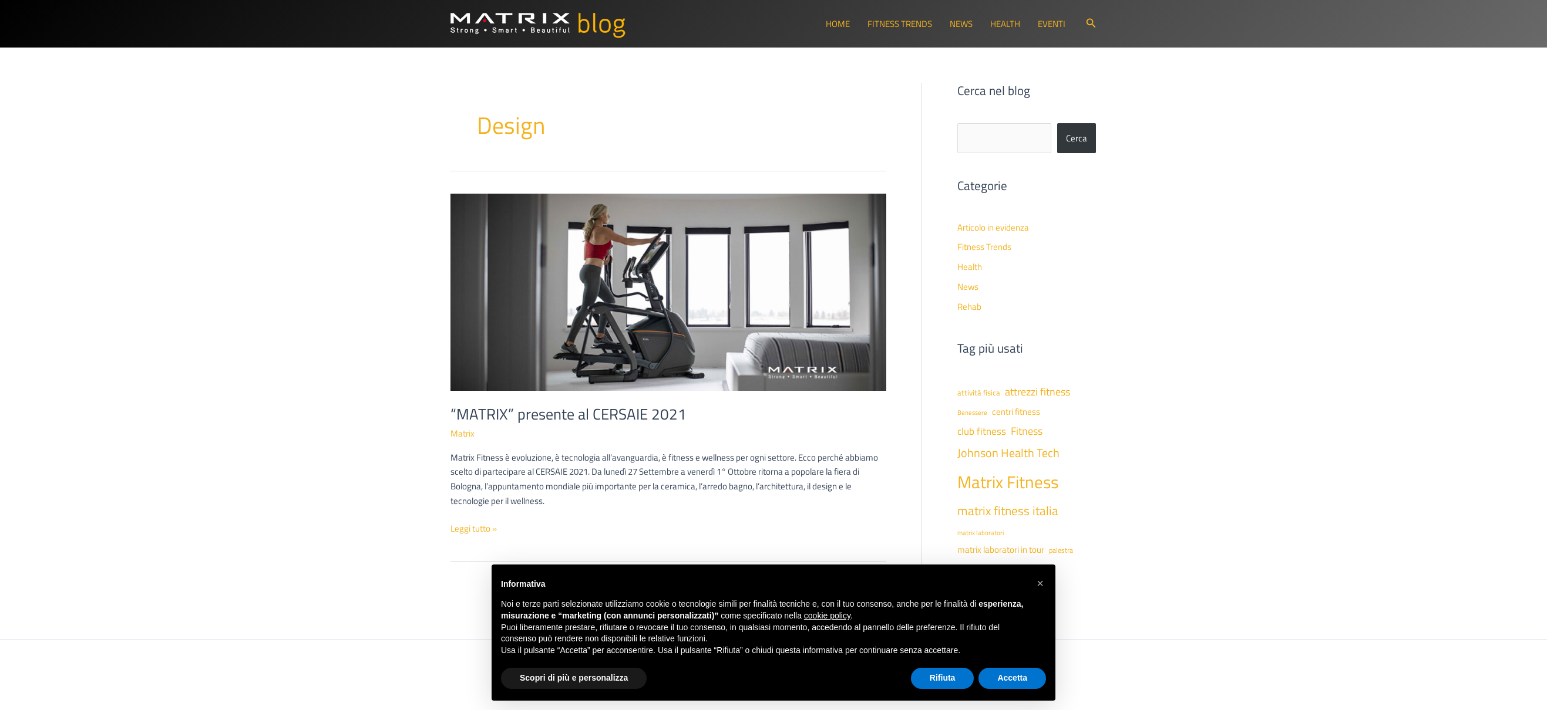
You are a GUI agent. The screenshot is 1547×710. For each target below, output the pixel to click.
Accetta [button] (1012, 677)
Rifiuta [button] (943, 677)
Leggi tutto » (473, 529)
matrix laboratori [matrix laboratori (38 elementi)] (980, 532)
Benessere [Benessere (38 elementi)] (972, 412)
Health (1005, 24)
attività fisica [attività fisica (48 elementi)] (978, 392)
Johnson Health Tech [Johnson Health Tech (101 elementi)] (1008, 453)
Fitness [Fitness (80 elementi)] (1026, 431)
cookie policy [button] (827, 615)
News (961, 24)
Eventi (1051, 24)
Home (838, 24)
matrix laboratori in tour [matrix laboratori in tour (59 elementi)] (1000, 549)
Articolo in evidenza (993, 227)
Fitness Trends (899, 24)
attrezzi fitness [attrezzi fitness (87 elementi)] (1037, 391)
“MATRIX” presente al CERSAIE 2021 (568, 414)
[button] (1091, 24)
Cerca (1076, 138)
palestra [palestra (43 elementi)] (1061, 550)
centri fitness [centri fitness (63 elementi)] (1016, 411)
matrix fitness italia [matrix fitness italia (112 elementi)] (1007, 510)
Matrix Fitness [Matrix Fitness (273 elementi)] (1007, 482)
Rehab (969, 306)
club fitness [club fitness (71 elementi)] (981, 431)
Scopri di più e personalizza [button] (574, 677)
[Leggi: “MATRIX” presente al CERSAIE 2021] (668, 291)
